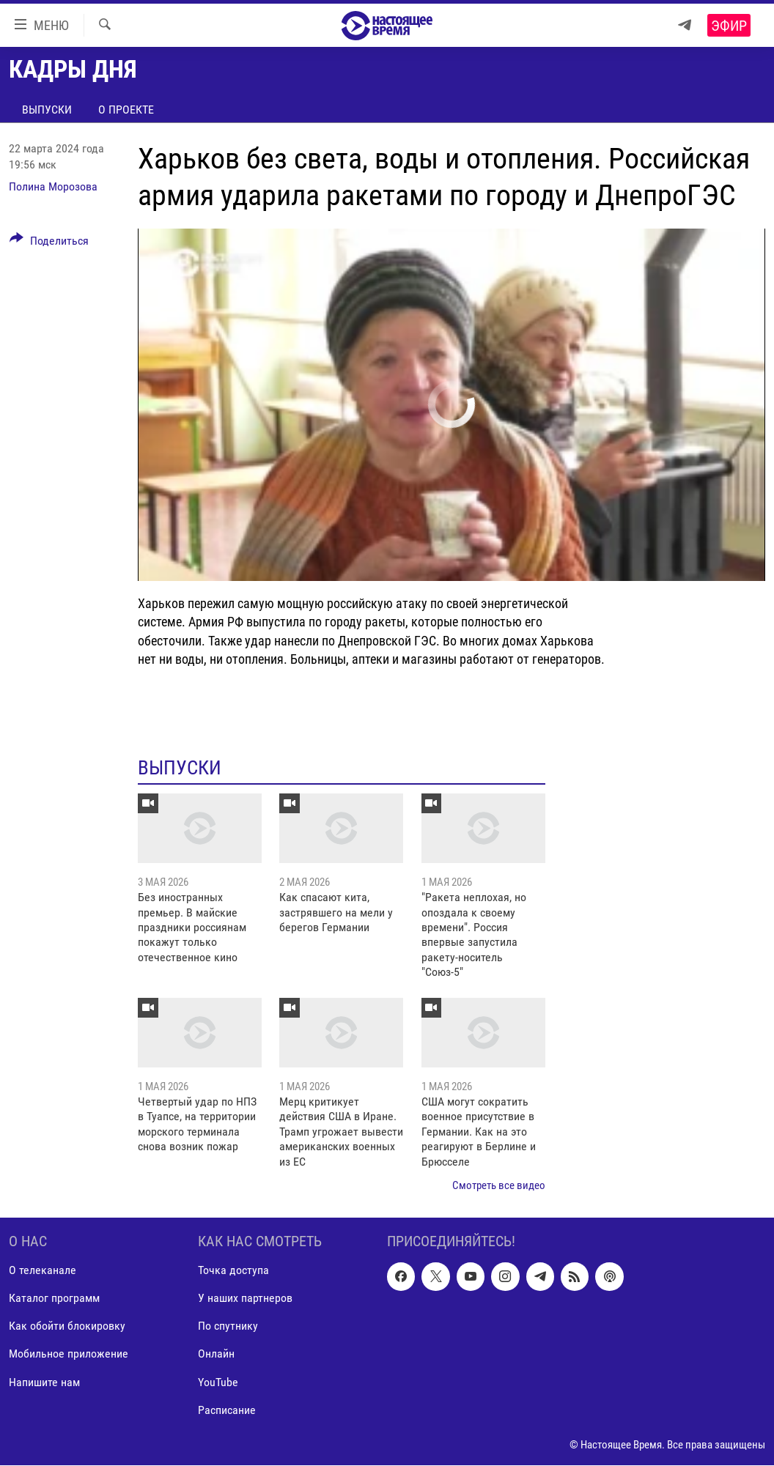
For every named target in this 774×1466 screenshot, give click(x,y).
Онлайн (216, 1354)
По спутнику (228, 1326)
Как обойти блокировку (67, 1326)
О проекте (126, 109)
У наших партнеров (245, 1299)
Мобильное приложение (68, 1354)
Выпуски (47, 109)
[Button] (49, 243)
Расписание (227, 1410)
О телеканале (42, 1271)
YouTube (218, 1382)
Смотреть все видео (498, 1185)
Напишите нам (44, 1382)
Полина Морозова (53, 186)
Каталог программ (54, 1299)
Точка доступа (233, 1271)
